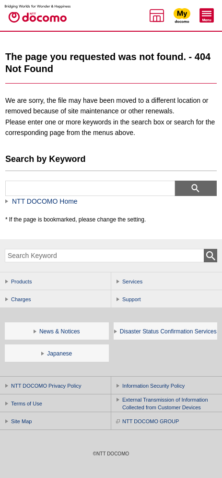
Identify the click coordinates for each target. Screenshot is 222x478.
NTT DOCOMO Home (45, 201)
